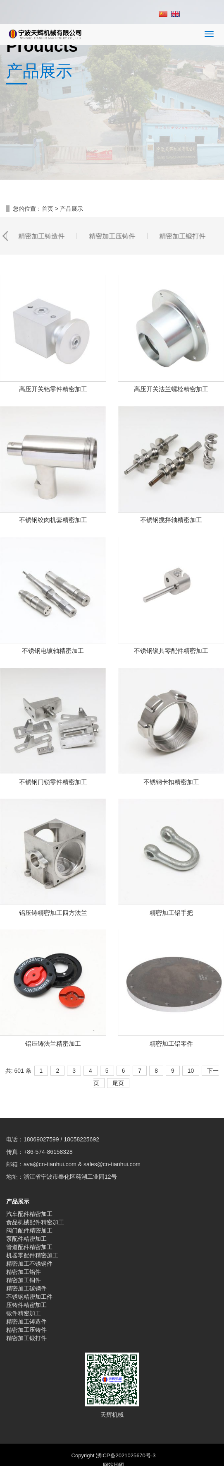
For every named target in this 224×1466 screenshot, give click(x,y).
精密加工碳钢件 (26, 1264)
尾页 (118, 1059)
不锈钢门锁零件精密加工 (53, 757)
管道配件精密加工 (29, 1223)
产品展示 (17, 1177)
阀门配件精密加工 (29, 1206)
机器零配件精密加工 (32, 1231)
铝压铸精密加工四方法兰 (53, 888)
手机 (84, 1455)
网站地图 (113, 1441)
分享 (28, 1455)
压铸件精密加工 (26, 1281)
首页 (47, 184)
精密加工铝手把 (171, 888)
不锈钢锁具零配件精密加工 (171, 626)
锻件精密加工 (23, 1289)
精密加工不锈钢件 (29, 1239)
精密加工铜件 (23, 1256)
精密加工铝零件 (171, 1019)
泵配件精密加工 (26, 1214)
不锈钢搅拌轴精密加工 (171, 495)
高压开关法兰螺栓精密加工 (171, 364)
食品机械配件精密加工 (35, 1198)
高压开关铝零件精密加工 (53, 364)
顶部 (196, 1455)
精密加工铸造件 (26, 1297)
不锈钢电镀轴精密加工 (53, 626)
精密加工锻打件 (26, 1314)
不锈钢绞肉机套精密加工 (53, 495)
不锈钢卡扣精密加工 (171, 757)
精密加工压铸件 (26, 1305)
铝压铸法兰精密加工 (53, 1019)
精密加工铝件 (23, 1248)
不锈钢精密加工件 (29, 1272)
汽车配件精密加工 (29, 1190)
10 (191, 1046)
